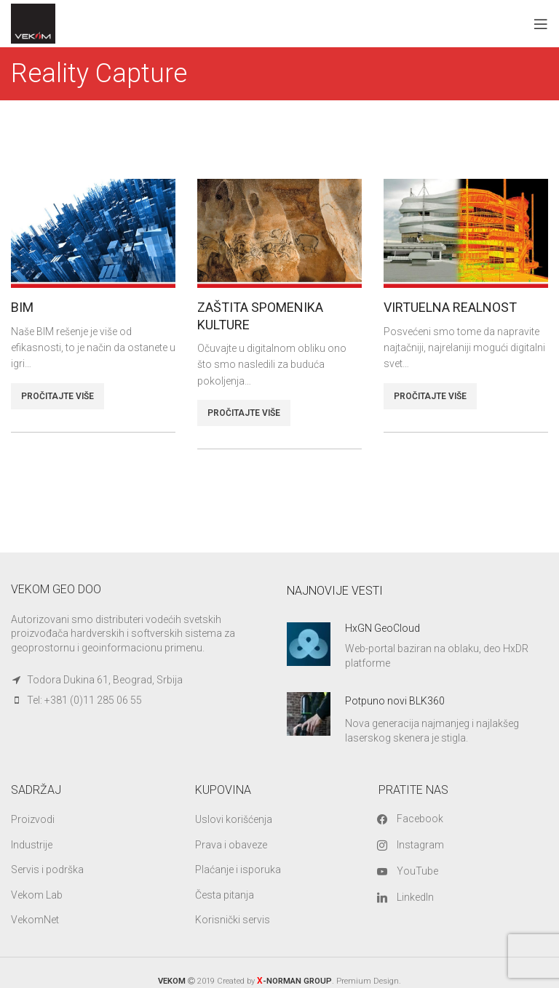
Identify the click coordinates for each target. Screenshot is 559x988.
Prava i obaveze (231, 845)
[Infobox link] (417, 646)
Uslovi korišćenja (233, 819)
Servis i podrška (47, 869)
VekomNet (35, 919)
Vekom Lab (37, 895)
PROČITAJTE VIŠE (57, 396)
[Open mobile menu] (540, 24)
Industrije (31, 845)
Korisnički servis (232, 919)
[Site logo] (33, 22)
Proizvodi (33, 819)
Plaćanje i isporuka (238, 869)
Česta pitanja (224, 895)
